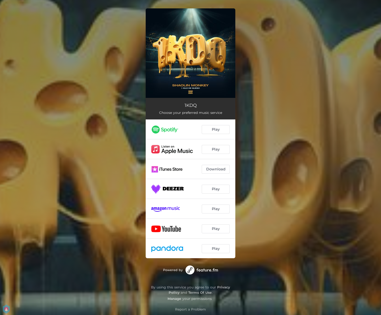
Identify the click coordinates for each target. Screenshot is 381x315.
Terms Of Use (200, 292)
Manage (174, 299)
